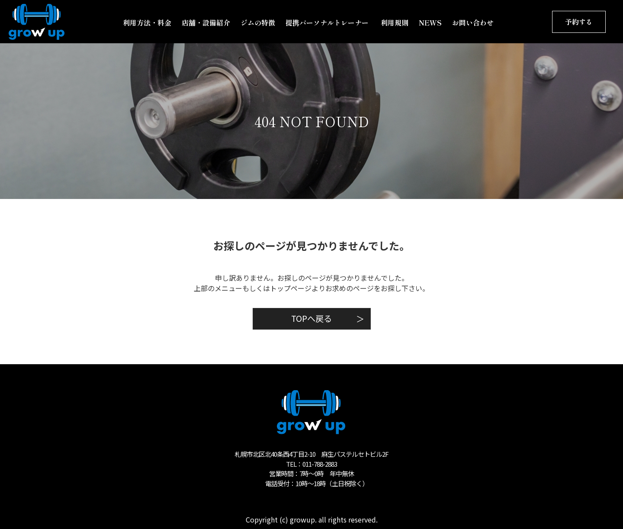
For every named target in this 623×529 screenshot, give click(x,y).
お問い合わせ (473, 22)
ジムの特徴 (258, 22)
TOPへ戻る (327, 318)
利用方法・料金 (147, 22)
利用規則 (394, 22)
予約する (579, 21)
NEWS (430, 22)
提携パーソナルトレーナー (328, 22)
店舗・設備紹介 (206, 22)
